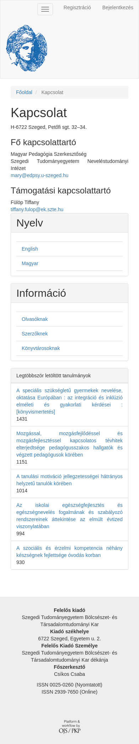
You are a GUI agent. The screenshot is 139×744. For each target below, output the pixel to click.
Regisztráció (77, 7)
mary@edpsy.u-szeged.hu (40, 175)
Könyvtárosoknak (41, 348)
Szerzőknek (35, 334)
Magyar (30, 263)
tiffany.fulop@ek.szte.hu (37, 209)
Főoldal (24, 92)
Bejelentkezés (117, 7)
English (30, 249)
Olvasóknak (35, 319)
